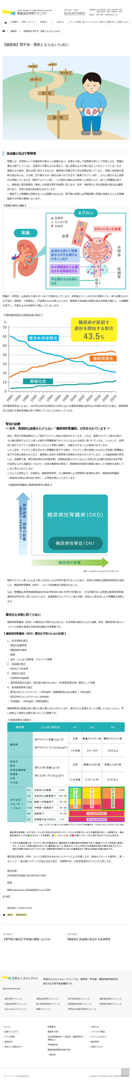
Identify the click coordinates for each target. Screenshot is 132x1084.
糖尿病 (14, 31)
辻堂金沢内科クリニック (16, 1004)
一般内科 (52, 1055)
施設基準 (95, 1042)
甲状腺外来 (53, 1045)
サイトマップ (9, 1076)
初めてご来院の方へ (14, 1047)
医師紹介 (9, 1042)
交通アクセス (97, 1047)
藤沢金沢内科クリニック (111, 999)
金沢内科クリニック (14, 999)
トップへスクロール (125, 1072)
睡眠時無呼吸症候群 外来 (59, 1050)
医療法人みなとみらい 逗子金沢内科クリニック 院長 (28, 890)
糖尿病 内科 (53, 1032)
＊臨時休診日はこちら (111, 14)
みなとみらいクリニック (16, 1009)
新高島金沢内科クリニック (80, 1004)
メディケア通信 (98, 1032)
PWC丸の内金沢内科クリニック (82, 1009)
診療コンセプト (12, 1032)
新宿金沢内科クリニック (111, 1004)
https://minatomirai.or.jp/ (11, 989)
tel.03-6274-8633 (74, 13)
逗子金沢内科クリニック (79, 999)
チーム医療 (10, 1037)
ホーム (8, 1027)
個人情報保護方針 (23, 1076)
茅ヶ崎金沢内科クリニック (48, 1004)
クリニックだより (99, 1037)
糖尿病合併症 (21, 914)
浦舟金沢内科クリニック (47, 999)
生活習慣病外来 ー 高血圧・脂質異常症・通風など (66, 1038)
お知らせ (95, 1027)
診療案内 (52, 1027)
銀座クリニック (43, 1009)
